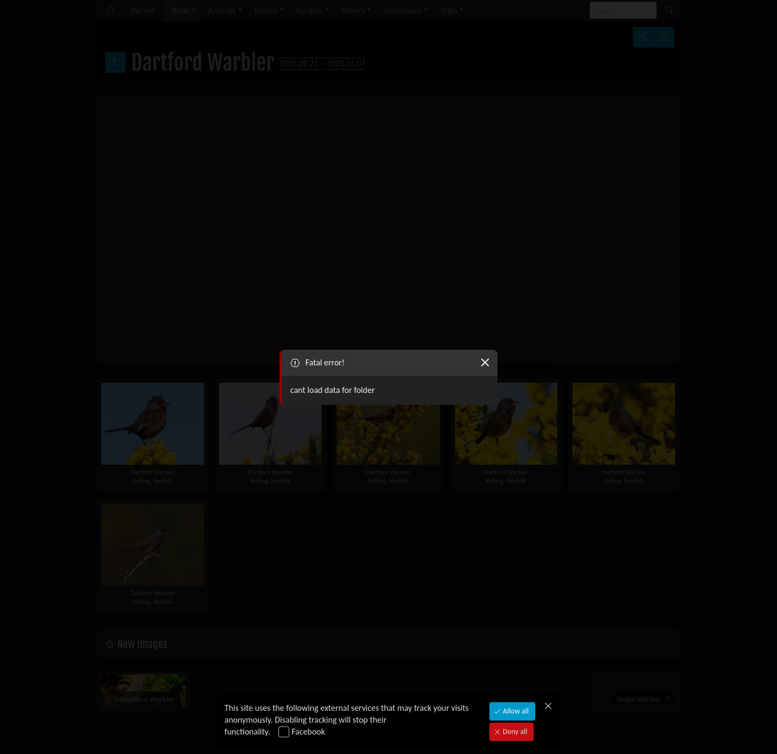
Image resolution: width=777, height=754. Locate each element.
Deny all (514, 731)
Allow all (515, 711)
